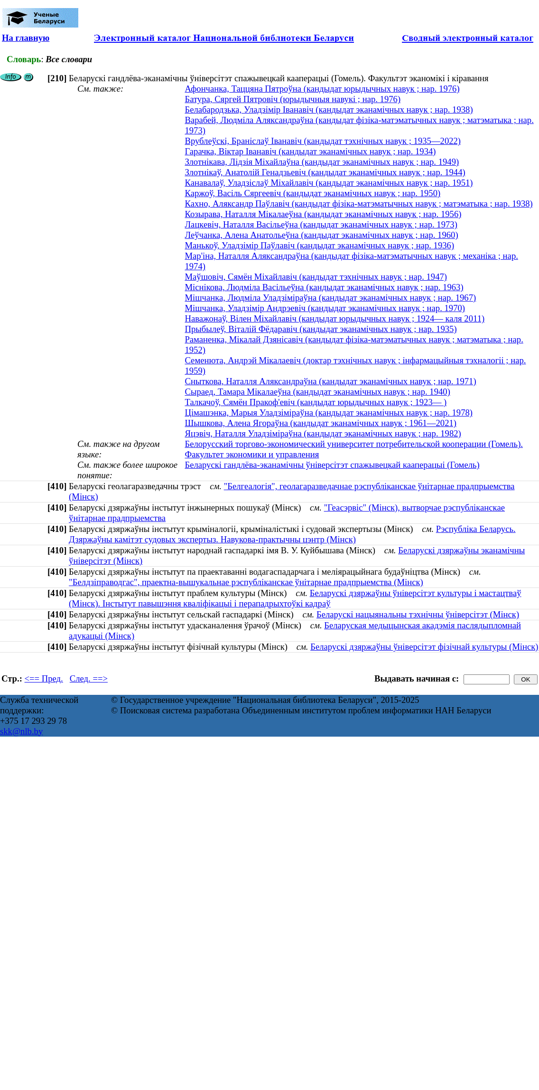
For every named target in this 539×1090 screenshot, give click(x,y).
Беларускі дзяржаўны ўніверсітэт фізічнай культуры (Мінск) (424, 647)
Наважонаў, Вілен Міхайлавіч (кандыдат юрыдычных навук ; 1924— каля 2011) (334, 318)
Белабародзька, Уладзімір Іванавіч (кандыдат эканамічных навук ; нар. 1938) (329, 109)
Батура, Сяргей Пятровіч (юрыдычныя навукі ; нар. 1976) (292, 99)
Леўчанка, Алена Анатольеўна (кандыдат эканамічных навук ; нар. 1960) (321, 235)
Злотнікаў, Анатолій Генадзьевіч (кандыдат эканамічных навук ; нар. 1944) (325, 172)
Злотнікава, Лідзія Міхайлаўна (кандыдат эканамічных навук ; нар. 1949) (322, 162)
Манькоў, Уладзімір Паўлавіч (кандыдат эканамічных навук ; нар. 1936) (319, 245)
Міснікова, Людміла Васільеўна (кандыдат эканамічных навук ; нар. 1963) (324, 287)
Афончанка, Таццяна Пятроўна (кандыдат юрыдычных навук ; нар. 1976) (322, 89)
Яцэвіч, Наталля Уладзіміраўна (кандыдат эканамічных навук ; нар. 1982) (323, 433)
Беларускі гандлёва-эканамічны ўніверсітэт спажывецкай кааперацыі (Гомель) (332, 465)
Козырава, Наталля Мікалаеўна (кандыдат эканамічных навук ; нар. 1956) (323, 214)
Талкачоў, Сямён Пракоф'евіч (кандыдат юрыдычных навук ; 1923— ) (315, 402)
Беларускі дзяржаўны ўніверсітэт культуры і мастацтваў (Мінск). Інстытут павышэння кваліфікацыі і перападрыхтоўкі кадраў (295, 598)
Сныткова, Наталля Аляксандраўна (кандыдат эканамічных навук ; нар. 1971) (330, 381)
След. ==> (89, 678)
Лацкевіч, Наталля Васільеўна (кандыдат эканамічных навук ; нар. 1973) (321, 224)
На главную (25, 38)
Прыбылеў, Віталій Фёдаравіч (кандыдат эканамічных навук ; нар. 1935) (320, 329)
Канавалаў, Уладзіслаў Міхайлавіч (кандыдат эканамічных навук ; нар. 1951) (329, 183)
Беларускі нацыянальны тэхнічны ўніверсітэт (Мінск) (417, 614)
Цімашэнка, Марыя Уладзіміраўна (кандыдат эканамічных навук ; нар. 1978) (329, 412)
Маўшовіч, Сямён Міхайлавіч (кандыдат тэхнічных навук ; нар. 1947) (316, 277)
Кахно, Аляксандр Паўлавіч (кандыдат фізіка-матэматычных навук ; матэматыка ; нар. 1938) (358, 204)
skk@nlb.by (21, 731)
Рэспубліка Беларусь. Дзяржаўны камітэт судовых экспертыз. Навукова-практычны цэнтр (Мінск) (292, 534)
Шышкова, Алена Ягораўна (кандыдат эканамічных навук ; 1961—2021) (320, 423)
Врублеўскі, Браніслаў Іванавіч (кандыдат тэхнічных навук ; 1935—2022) (323, 141)
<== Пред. (44, 678)
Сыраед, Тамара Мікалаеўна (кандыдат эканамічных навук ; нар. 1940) (317, 392)
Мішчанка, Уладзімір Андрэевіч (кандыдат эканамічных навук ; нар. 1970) (325, 308)
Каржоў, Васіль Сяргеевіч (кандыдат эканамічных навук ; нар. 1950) (312, 193)
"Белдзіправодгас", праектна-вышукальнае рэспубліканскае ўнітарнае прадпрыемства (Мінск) (246, 582)
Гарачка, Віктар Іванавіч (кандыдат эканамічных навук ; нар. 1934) (310, 151)
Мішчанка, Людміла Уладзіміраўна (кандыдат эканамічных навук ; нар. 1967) (330, 298)
